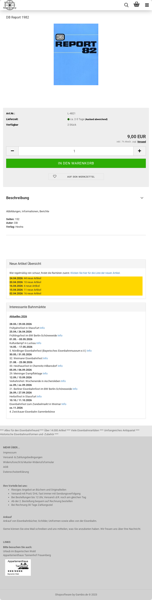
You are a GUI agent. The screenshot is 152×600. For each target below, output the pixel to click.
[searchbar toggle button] (126, 5)
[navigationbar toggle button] (147, 5)
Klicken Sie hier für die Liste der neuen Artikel (95, 273)
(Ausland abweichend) (96, 119)
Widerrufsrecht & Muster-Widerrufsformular (28, 462)
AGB (5, 466)
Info (42, 327)
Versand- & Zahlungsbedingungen (22, 457)
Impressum (9, 452)
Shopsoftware (63, 594)
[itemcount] (76, 151)
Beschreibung (17, 198)
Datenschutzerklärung (16, 471)
